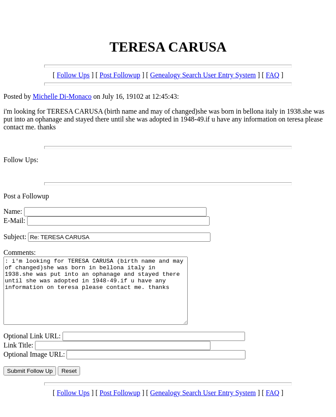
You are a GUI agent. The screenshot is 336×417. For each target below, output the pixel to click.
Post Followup (120, 75)
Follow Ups (73, 75)
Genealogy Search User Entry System (203, 75)
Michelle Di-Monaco (62, 96)
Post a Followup (26, 196)
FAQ (272, 75)
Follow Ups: (21, 159)
